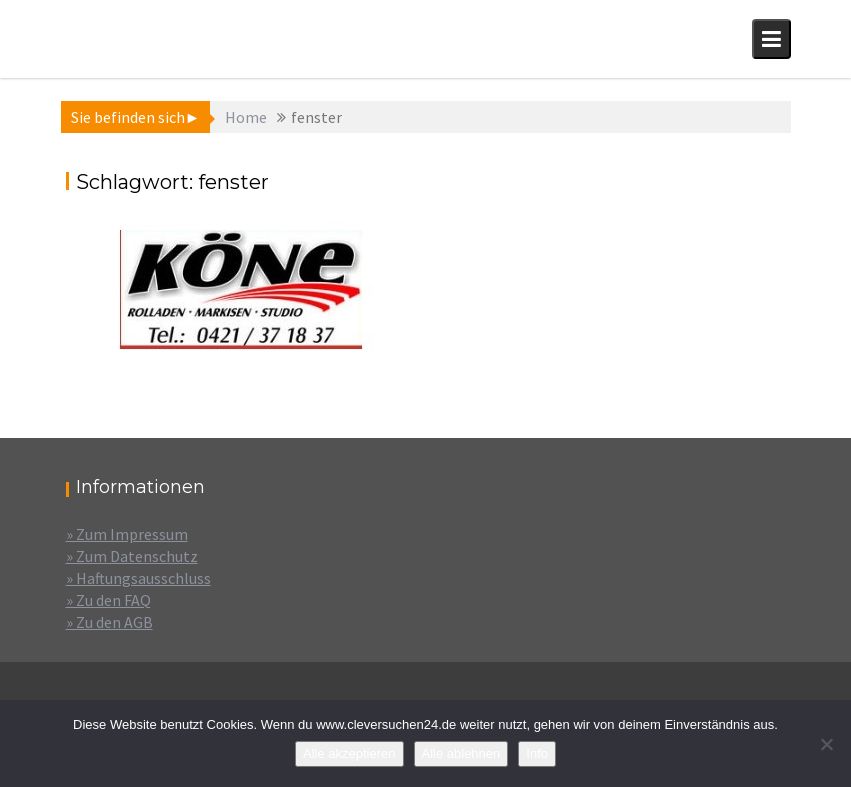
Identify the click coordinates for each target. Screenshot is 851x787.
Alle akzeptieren (349, 753)
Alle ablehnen (461, 753)
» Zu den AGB (109, 622)
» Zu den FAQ (108, 600)
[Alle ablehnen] (826, 744)
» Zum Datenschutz (132, 556)
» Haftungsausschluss (138, 578)
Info (537, 753)
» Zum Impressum (127, 534)
